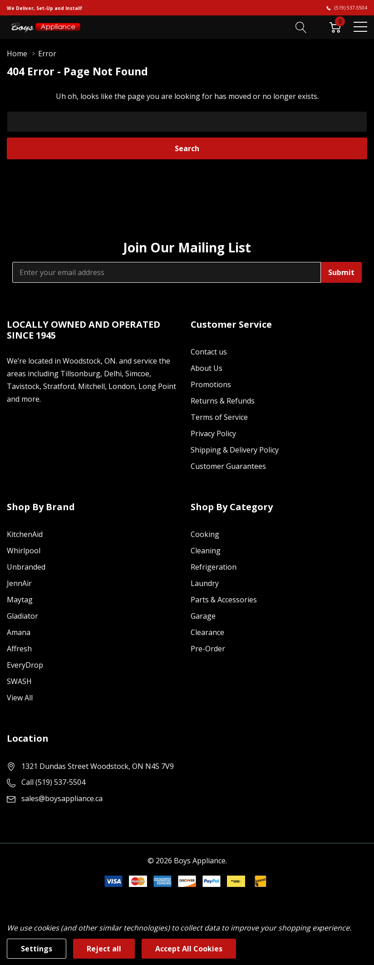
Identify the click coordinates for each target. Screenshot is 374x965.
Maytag (20, 600)
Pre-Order (208, 649)
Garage (203, 616)
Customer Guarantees (228, 466)
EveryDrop (25, 665)
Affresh (19, 649)
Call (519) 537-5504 (53, 782)
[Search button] (301, 26)
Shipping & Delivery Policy (235, 450)
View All (20, 698)
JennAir (19, 583)
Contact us (209, 352)
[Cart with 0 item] (335, 26)
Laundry (205, 583)
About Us (206, 368)
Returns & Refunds (223, 401)
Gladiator (22, 616)
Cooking (205, 534)
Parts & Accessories (224, 600)
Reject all (104, 949)
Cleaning (206, 551)
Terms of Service (219, 417)
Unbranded (26, 567)
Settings (36, 949)
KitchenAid (25, 534)
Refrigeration (213, 567)
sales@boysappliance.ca (62, 798)
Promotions (211, 384)
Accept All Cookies (188, 949)
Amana (18, 632)
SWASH (19, 681)
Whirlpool (23, 551)
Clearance (207, 632)
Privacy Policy (213, 433)
